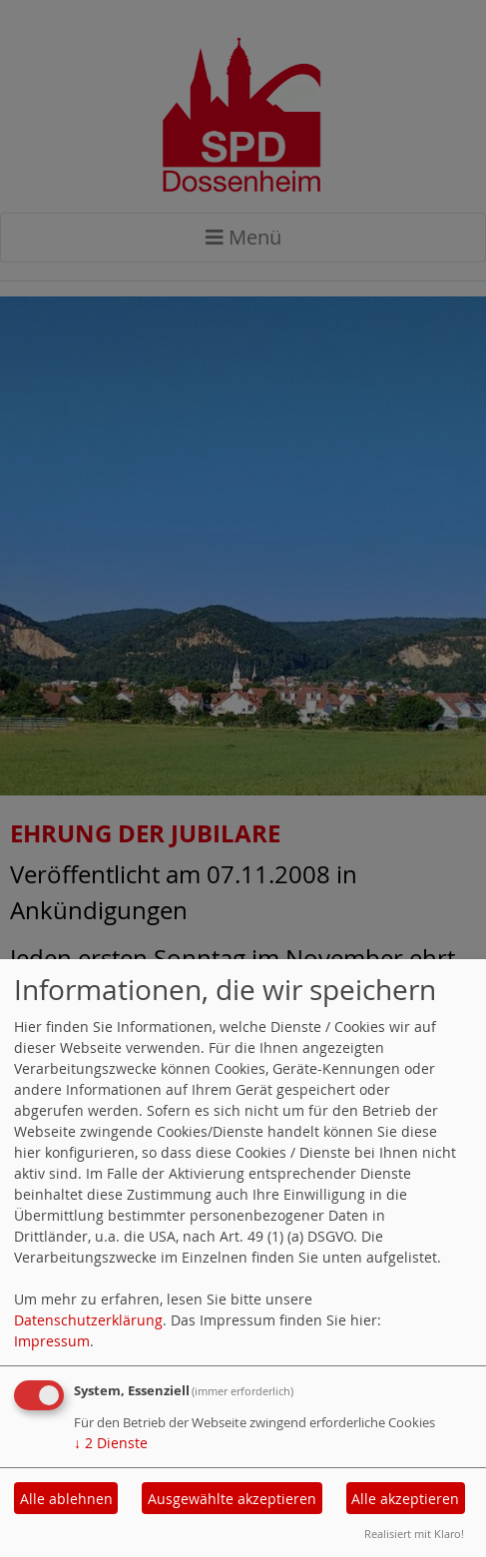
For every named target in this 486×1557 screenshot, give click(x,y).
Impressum (52, 1340)
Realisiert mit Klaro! (414, 1533)
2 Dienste (111, 1442)
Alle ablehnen (66, 1498)
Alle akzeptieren (405, 1498)
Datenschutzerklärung (88, 1319)
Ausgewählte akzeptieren (232, 1498)
